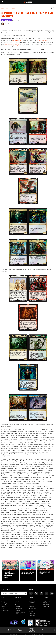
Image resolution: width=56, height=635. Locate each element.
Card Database (33, 612)
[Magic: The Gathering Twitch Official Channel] (41, 593)
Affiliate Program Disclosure (20, 612)
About (17, 601)
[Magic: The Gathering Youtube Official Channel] (46, 593)
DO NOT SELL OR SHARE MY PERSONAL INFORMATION (32, 630)
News (2, 8)
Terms (3, 629)
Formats (3, 606)
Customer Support (20, 630)
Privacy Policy (14, 630)
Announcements (10, 8)
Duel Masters (46, 604)
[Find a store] (25, 593)
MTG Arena (32, 604)
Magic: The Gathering (32, 601)
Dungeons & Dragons (46, 601)
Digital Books (5, 605)
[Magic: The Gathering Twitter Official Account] (36, 593)
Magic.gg (31, 606)
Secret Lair (32, 613)
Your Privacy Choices (38, 630)
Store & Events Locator (33, 609)
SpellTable (32, 615)
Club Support (5, 603)
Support (17, 606)
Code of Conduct (9, 630)
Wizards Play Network (18, 609)
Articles (3, 601)
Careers (17, 605)
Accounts (17, 603)
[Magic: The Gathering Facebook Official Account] (31, 593)
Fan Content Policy (26, 630)
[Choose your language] (48, 630)
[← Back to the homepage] (28, 2)
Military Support (5, 610)
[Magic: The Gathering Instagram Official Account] (52, 593)
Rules (2, 608)
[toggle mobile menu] (2, 2)
